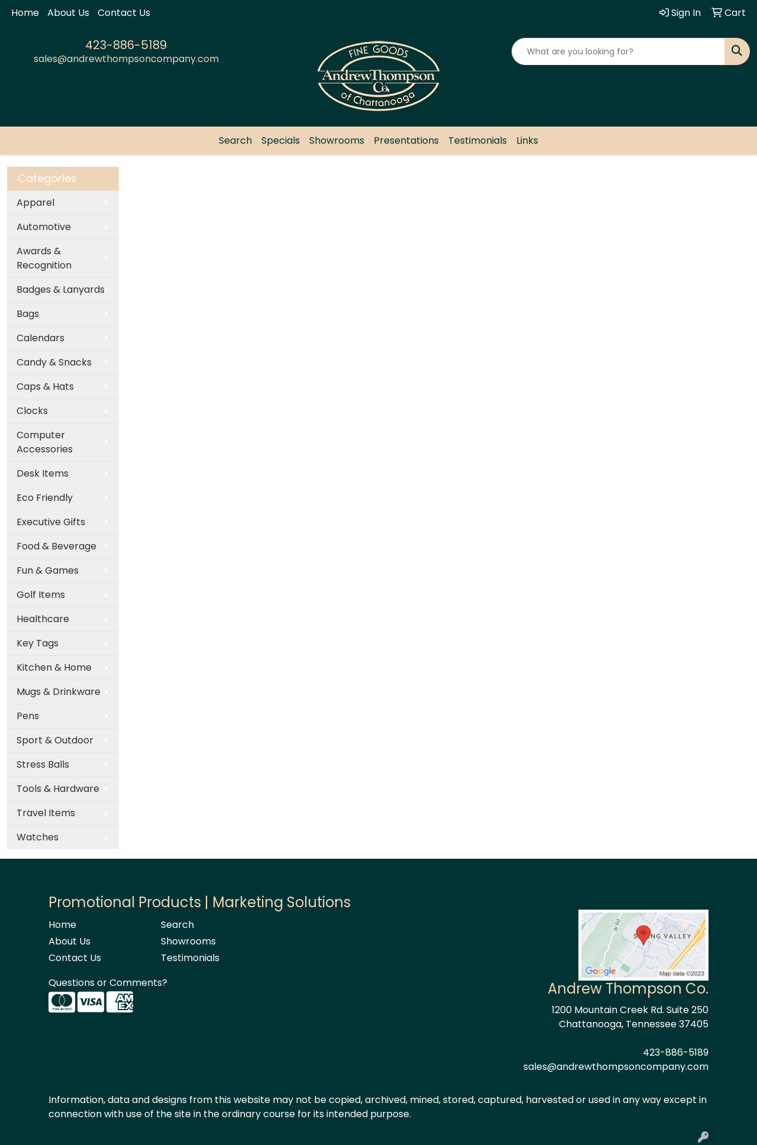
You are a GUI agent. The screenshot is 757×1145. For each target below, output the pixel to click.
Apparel (35, 202)
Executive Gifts (51, 522)
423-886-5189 (126, 45)
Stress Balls (43, 764)
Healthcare (43, 619)
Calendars (40, 338)
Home (25, 13)
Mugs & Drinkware (59, 691)
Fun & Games (48, 570)
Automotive (44, 227)
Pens (28, 716)
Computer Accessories (45, 442)
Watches (38, 837)
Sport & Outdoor (55, 740)
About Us (68, 13)
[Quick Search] (618, 51)
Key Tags (38, 643)
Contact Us (124, 13)
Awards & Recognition (44, 258)
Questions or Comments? (107, 982)
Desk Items (43, 473)
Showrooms (336, 140)
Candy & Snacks (54, 362)
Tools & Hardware (58, 788)
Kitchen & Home (54, 667)
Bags (28, 314)
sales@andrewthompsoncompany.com (126, 59)
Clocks (32, 411)
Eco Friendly (45, 497)
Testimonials (477, 140)
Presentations (406, 140)
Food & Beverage (56, 546)
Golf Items (41, 594)
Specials (280, 140)
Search (235, 140)
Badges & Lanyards (61, 289)
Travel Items (46, 813)
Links (527, 140)
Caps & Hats (45, 386)
